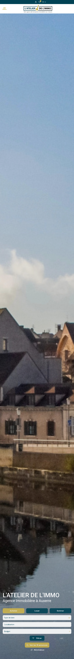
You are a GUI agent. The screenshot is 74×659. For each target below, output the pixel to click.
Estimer (60, 623)
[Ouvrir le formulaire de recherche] (37, 651)
